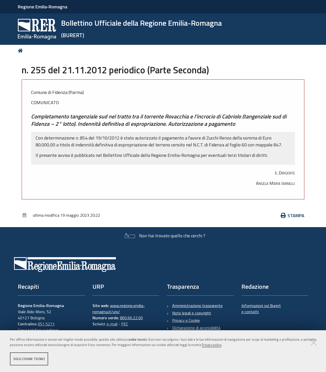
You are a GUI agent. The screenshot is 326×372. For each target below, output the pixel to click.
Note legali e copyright (191, 313)
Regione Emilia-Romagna (42, 6)
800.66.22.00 (131, 318)
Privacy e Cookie (186, 320)
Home (21, 50)
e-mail (112, 324)
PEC (124, 324)
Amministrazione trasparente (197, 305)
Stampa (293, 215)
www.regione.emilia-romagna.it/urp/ (118, 308)
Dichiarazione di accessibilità (196, 328)
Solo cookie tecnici (29, 358)
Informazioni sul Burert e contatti (261, 308)
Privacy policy (211, 344)
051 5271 (46, 324)
